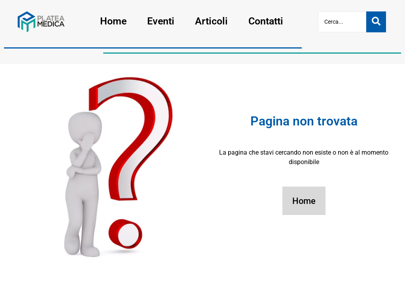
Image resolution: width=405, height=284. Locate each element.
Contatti (265, 21)
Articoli (211, 21)
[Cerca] (342, 21)
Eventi (160, 21)
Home (113, 21)
